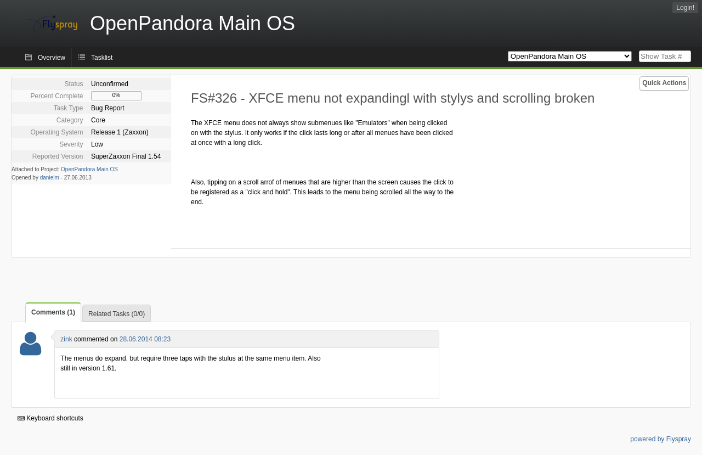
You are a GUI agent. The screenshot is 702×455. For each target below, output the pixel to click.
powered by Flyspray (660, 439)
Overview (51, 57)
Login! (685, 8)
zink (66, 339)
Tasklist (101, 57)
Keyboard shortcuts (50, 418)
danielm (49, 178)
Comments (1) (53, 312)
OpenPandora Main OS (89, 169)
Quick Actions (664, 83)
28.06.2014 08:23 (145, 339)
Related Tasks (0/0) (116, 314)
